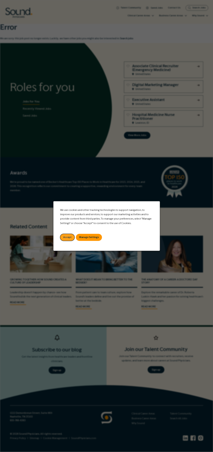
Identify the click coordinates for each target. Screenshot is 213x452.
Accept (67, 237)
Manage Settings (89, 237)
